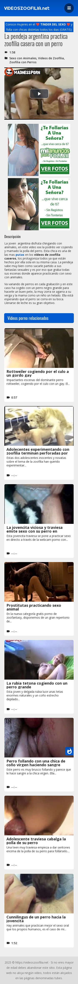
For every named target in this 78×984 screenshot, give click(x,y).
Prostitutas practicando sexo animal (33, 607)
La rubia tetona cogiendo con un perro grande (36, 685)
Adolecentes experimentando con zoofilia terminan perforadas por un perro (37, 453)
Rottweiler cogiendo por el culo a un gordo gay (37, 373)
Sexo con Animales (22, 58)
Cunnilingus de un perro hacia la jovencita (36, 918)
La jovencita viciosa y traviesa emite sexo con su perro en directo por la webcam (34, 531)
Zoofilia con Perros (22, 62)
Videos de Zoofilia (51, 58)
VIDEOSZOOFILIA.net (27, 8)
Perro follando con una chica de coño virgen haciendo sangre (35, 763)
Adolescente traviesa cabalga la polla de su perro (36, 840)
